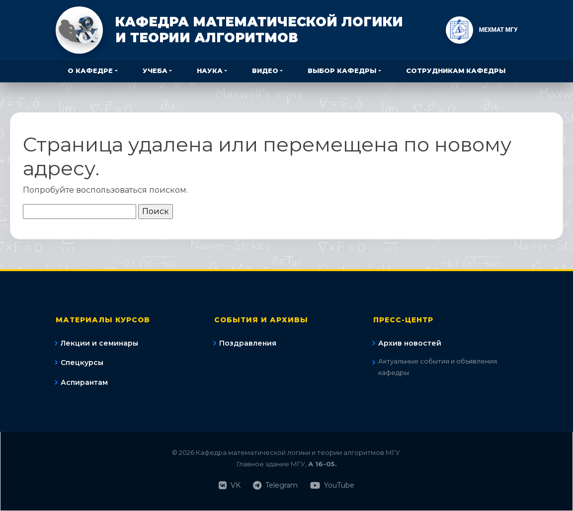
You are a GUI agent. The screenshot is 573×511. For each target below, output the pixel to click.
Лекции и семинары (99, 343)
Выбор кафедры (342, 70)
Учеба (155, 70)
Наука (210, 70)
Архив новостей (409, 343)
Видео (265, 70)
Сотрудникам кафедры (455, 70)
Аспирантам (84, 382)
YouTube (332, 485)
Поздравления (247, 343)
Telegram (275, 485)
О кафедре (90, 70)
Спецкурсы (82, 362)
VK (230, 485)
